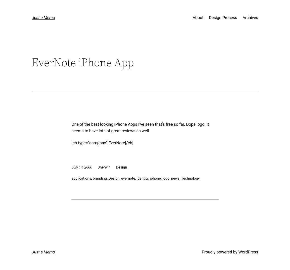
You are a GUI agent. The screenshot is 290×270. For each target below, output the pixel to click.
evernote (128, 178)
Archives (250, 17)
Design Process (223, 17)
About (198, 17)
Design (121, 167)
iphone (155, 178)
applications (81, 178)
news (175, 178)
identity (142, 178)
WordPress (248, 252)
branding (100, 178)
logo (165, 178)
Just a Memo (43, 17)
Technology (190, 178)
